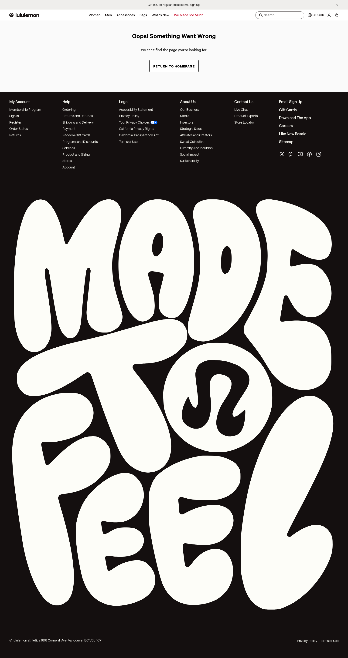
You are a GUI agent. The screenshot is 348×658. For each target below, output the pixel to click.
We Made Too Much (188, 15)
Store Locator (244, 122)
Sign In (14, 116)
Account (68, 167)
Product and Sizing (76, 154)
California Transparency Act (139, 135)
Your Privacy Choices (138, 122)
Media (184, 116)
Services (68, 148)
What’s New (160, 15)
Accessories (125, 15)
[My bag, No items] (337, 15)
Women (94, 15)
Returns (15, 135)
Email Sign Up (290, 101)
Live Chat (241, 109)
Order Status (18, 129)
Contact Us (243, 101)
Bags (143, 15)
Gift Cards (288, 109)
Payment (68, 129)
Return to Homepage (174, 66)
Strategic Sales (190, 129)
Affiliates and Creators (196, 135)
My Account (19, 101)
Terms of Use (128, 142)
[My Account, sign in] (329, 15)
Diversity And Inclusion (196, 148)
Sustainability (189, 161)
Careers (286, 125)
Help (66, 101)
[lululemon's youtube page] (300, 155)
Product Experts (246, 116)
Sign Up (195, 4)
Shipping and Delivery (78, 122)
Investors (186, 122)
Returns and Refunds (77, 116)
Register (15, 122)
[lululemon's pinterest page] (291, 155)
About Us (188, 101)
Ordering (68, 109)
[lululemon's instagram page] (319, 155)
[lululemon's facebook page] (310, 155)
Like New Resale (292, 133)
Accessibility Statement (136, 109)
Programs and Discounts (80, 142)
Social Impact (189, 154)
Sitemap (286, 141)
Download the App (295, 117)
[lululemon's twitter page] (282, 154)
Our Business (189, 109)
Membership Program (25, 109)
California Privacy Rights (136, 129)
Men (108, 15)
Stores (67, 161)
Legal (124, 101)
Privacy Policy (129, 116)
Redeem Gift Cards (76, 135)
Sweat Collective (192, 142)
